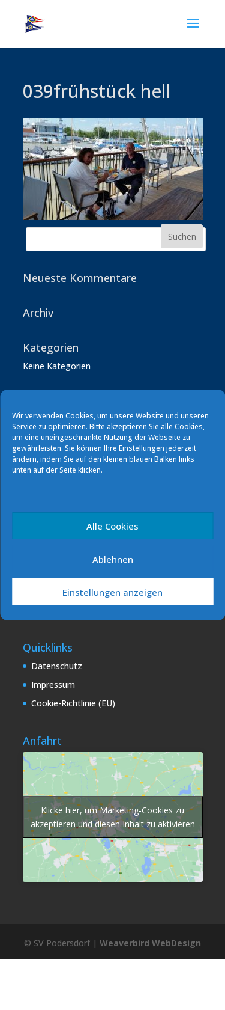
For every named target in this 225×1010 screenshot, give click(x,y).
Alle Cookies (112, 526)
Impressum (53, 684)
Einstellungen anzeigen (112, 592)
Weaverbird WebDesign (150, 943)
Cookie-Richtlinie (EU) (73, 703)
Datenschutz (56, 666)
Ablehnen (112, 559)
